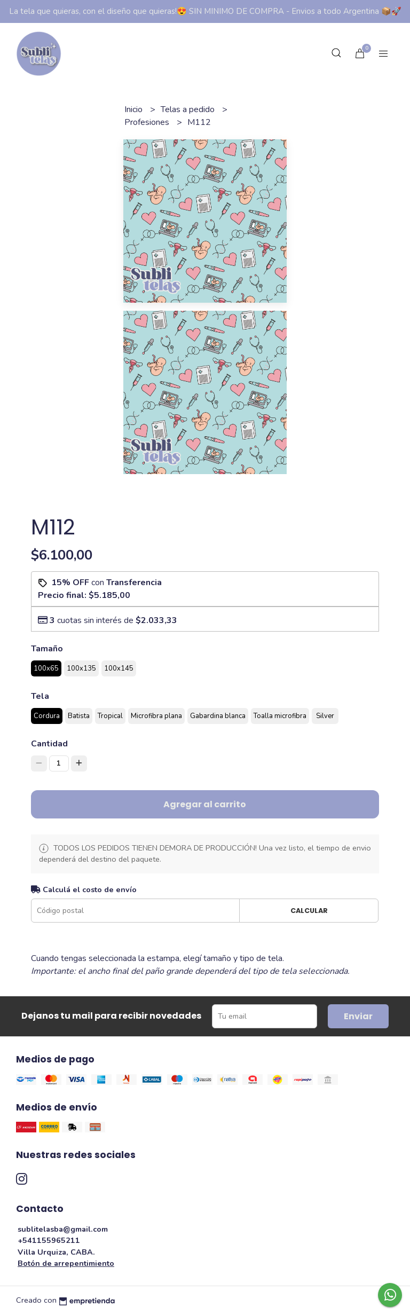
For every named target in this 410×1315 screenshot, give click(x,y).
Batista (79, 716)
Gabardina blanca (218, 716)
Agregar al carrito (204, 804)
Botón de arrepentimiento (66, 1263)
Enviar (358, 1016)
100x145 (118, 668)
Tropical (110, 716)
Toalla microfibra (280, 716)
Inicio (134, 109)
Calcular (309, 910)
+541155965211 (49, 1240)
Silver (325, 716)
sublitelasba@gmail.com (63, 1229)
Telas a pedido (189, 109)
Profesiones (147, 122)
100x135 (81, 668)
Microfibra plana (156, 716)
